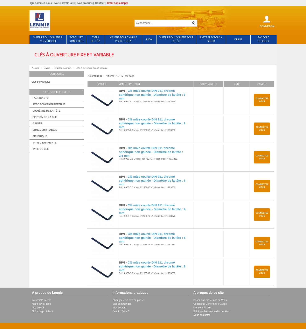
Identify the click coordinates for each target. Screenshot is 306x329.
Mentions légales (202, 307)
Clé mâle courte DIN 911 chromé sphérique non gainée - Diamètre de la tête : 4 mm (152, 209)
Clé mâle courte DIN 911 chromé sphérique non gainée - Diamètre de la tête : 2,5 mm (151, 152)
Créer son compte (117, 3)
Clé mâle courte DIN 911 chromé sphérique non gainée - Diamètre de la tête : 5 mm (152, 237)
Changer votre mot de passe (128, 300)
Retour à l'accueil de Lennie (78, 20)
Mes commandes (122, 303)
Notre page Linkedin (43, 311)
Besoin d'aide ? (121, 311)
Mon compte (119, 307)
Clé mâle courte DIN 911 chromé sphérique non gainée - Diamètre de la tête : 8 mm (152, 266)
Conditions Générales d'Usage (210, 303)
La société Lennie (41, 300)
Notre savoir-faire (64, 3)
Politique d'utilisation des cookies (211, 311)
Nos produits (85, 3)
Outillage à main (63, 68)
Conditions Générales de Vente (210, 300)
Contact (99, 3)
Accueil (35, 68)
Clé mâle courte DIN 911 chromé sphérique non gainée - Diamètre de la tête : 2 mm (152, 123)
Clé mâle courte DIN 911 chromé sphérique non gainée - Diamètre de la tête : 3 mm (152, 180)
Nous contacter (201, 315)
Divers (47, 68)
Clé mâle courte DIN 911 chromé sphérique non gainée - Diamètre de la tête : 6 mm (152, 94)
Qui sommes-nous (41, 3)
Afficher (110, 76)
